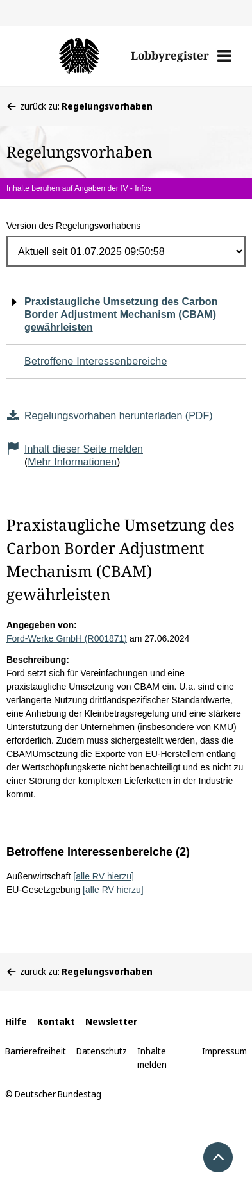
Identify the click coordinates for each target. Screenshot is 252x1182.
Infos (143, 188)
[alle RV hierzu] (103, 876)
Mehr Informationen (72, 461)
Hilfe (16, 1021)
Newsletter (111, 1021)
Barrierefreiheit (35, 1051)
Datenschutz (101, 1051)
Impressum (224, 1051)
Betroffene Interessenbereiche (95, 361)
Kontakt (56, 1021)
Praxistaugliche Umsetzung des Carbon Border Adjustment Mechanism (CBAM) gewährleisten (120, 314)
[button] (224, 55)
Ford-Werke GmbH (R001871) (66, 638)
